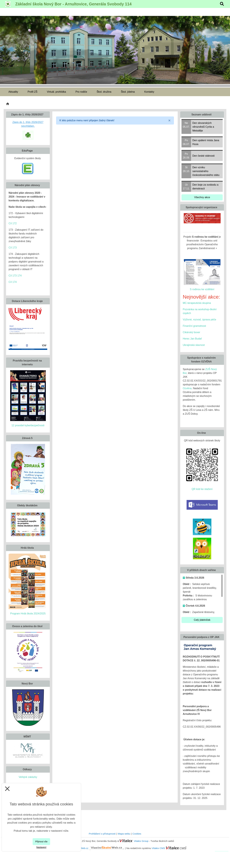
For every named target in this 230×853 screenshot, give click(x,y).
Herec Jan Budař (192, 338)
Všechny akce (202, 197)
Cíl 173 (13, 247)
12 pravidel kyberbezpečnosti (27, 425)
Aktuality (13, 91)
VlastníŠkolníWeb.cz (95, 848)
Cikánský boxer (191, 332)
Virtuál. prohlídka (56, 91)
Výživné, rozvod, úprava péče (199, 319)
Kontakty (149, 91)
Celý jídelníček (202, 620)
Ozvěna (187, 388)
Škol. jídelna (128, 91)
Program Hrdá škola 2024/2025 (27, 613)
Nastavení (41, 847)
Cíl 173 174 (15, 275)
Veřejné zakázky (28, 777)
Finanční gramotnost (194, 326)
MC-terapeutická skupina (197, 303)
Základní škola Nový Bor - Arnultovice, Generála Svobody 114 (73, 4)
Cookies (136, 833)
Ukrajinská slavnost (194, 345)
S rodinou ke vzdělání (202, 289)
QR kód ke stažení (202, 489)
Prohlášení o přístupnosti (102, 833)
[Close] (169, 120)
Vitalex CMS (158, 848)
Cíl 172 (13, 223)
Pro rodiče (81, 91)
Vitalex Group (141, 841)
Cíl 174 (13, 282)
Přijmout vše (41, 841)
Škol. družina (104, 91)
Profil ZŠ (32, 91)
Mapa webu (124, 833)
